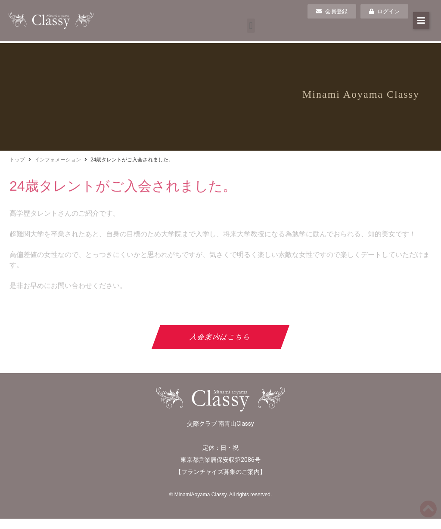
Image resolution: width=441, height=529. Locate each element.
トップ (17, 160)
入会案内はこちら (220, 336)
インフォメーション (57, 160)
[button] (251, 26)
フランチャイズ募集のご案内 (220, 471)
